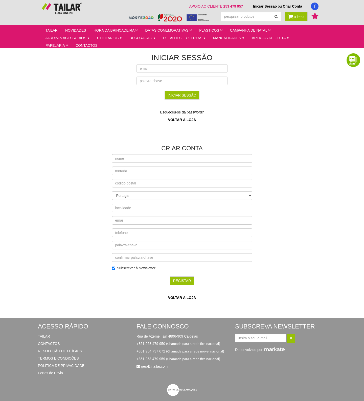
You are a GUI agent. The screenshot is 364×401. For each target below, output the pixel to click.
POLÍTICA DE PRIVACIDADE (61, 366)
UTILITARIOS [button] (109, 38)
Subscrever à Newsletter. (134, 268)
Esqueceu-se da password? (182, 112)
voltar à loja (182, 120)
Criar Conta (292, 6)
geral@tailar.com (154, 366)
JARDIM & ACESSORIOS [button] (67, 38)
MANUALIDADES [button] (228, 38)
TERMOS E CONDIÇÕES (58, 358)
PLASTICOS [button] (210, 30)
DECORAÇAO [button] (142, 38)
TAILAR (52, 30)
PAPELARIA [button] (57, 45)
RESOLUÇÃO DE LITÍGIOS (60, 351)
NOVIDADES (75, 30)
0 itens (296, 16)
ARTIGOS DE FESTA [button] (270, 38)
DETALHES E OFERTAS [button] (184, 38)
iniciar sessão (182, 95)
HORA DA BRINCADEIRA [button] (116, 30)
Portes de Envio (50, 373)
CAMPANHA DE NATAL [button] (250, 30)
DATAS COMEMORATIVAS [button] (168, 30)
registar (182, 281)
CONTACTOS (87, 45)
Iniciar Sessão (265, 6)
